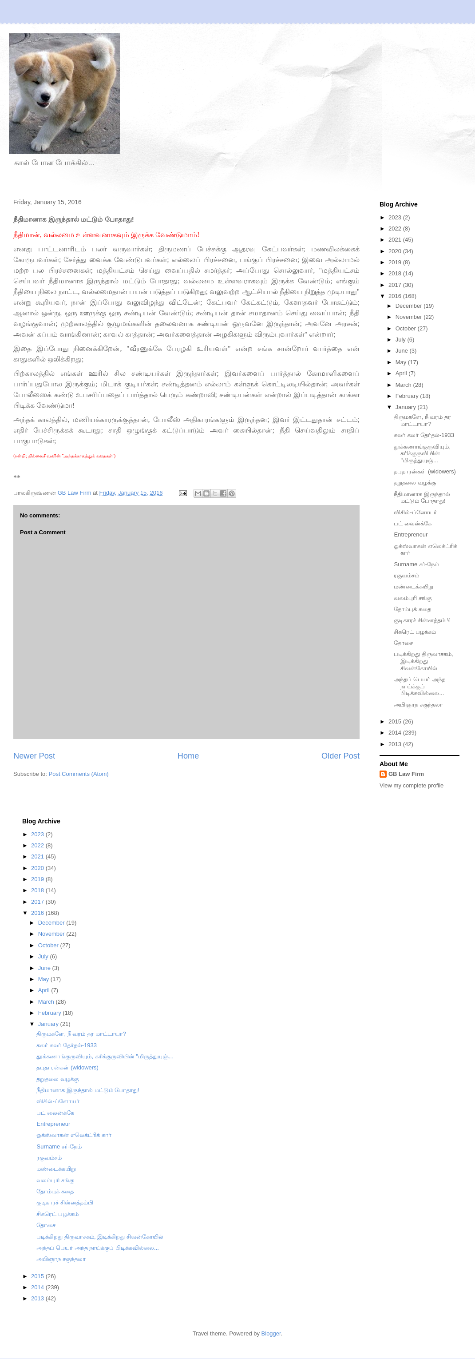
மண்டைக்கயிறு (413, 586)
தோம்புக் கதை (412, 609)
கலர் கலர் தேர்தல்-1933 (424, 435)
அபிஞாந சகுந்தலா (418, 704)
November (410, 317)
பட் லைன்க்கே (412, 523)
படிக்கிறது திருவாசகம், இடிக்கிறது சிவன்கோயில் (423, 661)
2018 (395, 273)
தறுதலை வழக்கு (415, 482)
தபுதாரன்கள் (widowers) (424, 471)
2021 (395, 239)
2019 (395, 262)
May (402, 362)
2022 (395, 228)
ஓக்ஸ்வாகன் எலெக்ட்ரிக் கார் (73, 1135)
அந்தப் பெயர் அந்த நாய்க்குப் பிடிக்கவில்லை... (419, 686)
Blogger (271, 1333)
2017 (395, 285)
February (408, 396)
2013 (395, 744)
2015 (395, 721)
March (404, 384)
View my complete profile (411, 785)
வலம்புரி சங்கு (412, 598)
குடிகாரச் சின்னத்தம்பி (422, 620)
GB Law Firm (406, 774)
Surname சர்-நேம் (416, 564)
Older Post (340, 755)
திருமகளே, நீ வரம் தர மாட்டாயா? (422, 420)
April (402, 373)
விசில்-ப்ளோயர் (415, 512)
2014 (395, 732)
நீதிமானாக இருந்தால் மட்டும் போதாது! (422, 498)
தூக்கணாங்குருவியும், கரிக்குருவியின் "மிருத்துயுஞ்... (422, 453)
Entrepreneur (411, 534)
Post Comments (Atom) (79, 774)
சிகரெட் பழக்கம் (415, 631)
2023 (395, 217)
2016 (395, 296)
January (407, 407)
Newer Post (34, 755)
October (407, 328)
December (410, 305)
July (402, 339)
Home (188, 755)
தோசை (403, 643)
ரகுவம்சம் (406, 575)
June (403, 350)
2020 (395, 251)
